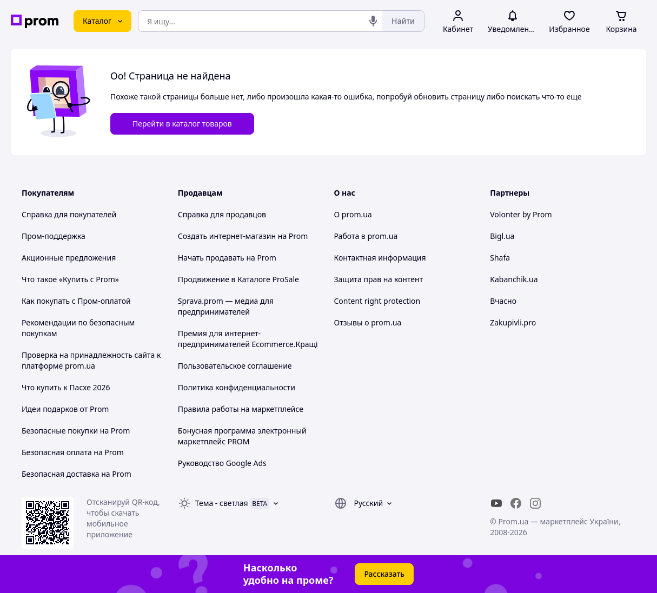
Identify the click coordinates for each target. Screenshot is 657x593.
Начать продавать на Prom (227, 257)
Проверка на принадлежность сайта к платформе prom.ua (91, 360)
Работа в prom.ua (366, 236)
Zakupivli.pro (513, 322)
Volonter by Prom (521, 214)
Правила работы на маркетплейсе (240, 409)
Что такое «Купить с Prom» (70, 279)
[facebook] (515, 503)
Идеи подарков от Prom (65, 409)
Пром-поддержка (53, 236)
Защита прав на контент (378, 279)
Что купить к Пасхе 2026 (66, 387)
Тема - (221, 503)
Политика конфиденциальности (236, 387)
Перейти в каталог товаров (182, 123)
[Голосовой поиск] (373, 21)
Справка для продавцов (222, 214)
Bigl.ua (502, 236)
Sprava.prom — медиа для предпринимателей (226, 306)
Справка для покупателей (69, 214)
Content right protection (377, 301)
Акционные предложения (69, 257)
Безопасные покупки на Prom (76, 430)
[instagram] (535, 503)
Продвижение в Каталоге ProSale (238, 279)
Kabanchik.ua (513, 279)
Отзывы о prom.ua (368, 322)
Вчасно (503, 301)
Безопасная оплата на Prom (73, 452)
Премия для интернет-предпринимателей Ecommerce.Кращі (248, 338)
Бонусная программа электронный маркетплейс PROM (242, 436)
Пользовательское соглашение (235, 366)
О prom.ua (353, 214)
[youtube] (496, 503)
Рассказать (384, 574)
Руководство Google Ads (222, 463)
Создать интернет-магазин (227, 236)
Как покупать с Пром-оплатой (76, 301)
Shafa (500, 257)
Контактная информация (380, 257)
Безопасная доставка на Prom (76, 474)
